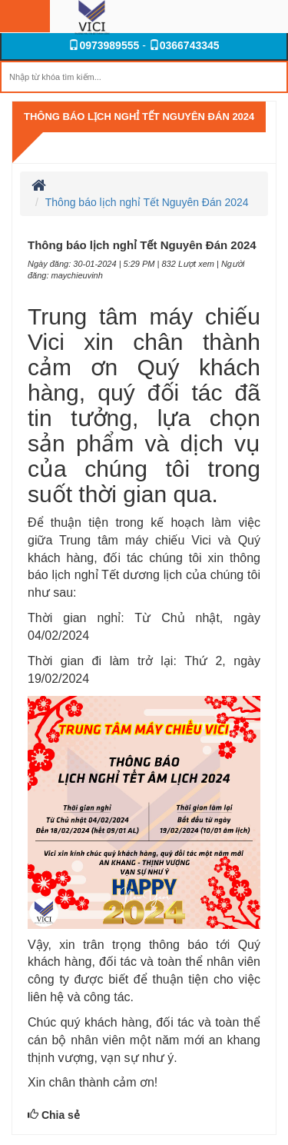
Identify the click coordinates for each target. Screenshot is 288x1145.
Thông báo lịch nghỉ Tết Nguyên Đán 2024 (139, 116)
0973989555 (103, 45)
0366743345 (184, 45)
